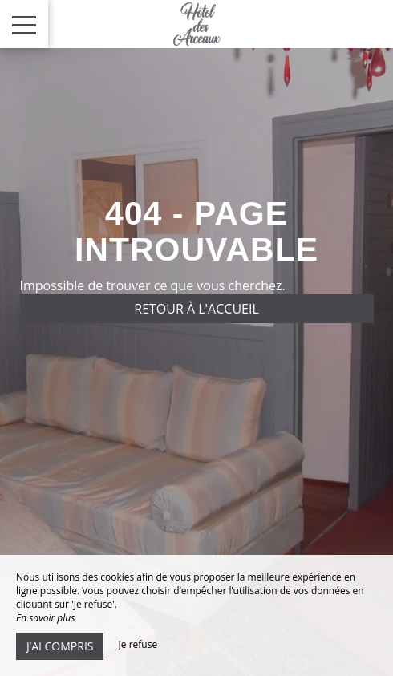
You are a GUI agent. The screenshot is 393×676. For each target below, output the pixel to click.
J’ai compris (59, 646)
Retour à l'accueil (196, 309)
